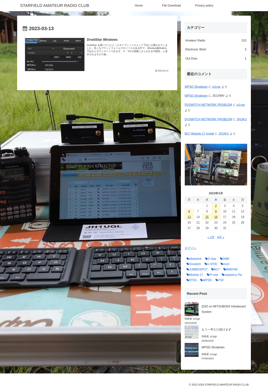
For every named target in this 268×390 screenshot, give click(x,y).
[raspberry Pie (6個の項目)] (231, 275)
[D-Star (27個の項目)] (209, 259)
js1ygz (216, 86)
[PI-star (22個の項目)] (211, 275)
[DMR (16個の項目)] (223, 259)
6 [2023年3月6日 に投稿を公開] (189, 211)
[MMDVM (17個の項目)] (229, 269)
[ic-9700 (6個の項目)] (210, 264)
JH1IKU (242, 119)
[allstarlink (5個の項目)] (193, 259)
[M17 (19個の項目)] (214, 269)
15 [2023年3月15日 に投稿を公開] (207, 217)
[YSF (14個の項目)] (219, 280)
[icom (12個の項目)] (224, 264)
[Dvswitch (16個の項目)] (193, 264)
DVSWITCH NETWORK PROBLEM (208, 104)
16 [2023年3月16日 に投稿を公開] (216, 217)
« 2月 (211, 237)
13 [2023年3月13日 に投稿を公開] (189, 217)
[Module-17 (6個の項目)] (194, 275)
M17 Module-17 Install (199, 133)
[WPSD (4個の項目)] (205, 280)
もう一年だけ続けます (216, 329)
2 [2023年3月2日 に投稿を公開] (216, 205)
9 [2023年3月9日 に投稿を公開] (216, 211)
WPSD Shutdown (196, 86)
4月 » (220, 237)
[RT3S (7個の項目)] (191, 280)
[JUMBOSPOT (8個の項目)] (196, 269)
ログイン (191, 248)
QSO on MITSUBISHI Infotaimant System (224, 309)
